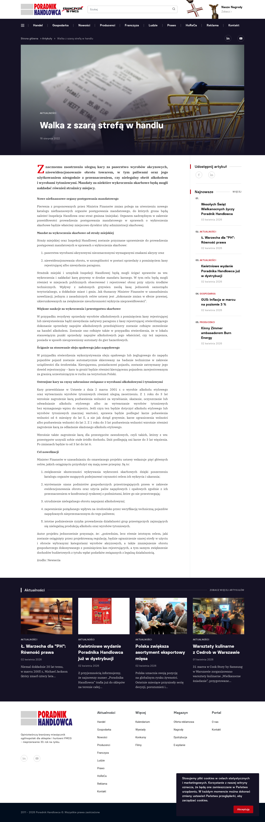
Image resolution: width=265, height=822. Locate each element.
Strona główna (29, 38)
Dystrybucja (180, 737)
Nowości (84, 25)
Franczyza (132, 25)
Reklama (213, 25)
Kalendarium (142, 721)
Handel (38, 25)
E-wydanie (179, 745)
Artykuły (47, 38)
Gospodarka (60, 25)
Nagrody (178, 729)
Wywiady (140, 729)
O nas (215, 721)
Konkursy (140, 737)
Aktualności (208, 231)
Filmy (138, 745)
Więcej (237, 191)
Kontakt (233, 25)
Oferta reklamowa (184, 721)
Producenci (107, 25)
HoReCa (191, 25)
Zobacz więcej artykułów (227, 590)
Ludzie (153, 25)
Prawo (171, 25)
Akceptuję (243, 809)
